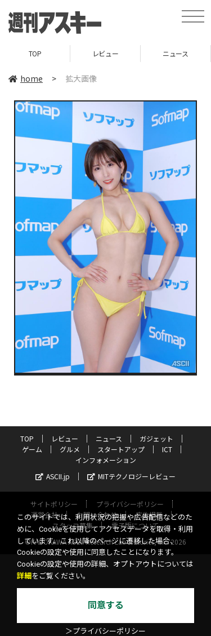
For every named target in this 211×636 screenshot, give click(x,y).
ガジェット (156, 438)
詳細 (24, 576)
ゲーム (32, 449)
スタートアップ (121, 449)
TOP (35, 53)
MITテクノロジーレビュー (131, 476)
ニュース (175, 53)
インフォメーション (105, 460)
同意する (106, 605)
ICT (167, 449)
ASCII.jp (52, 476)
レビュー (105, 53)
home (25, 78)
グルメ (70, 449)
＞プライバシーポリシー (105, 631)
